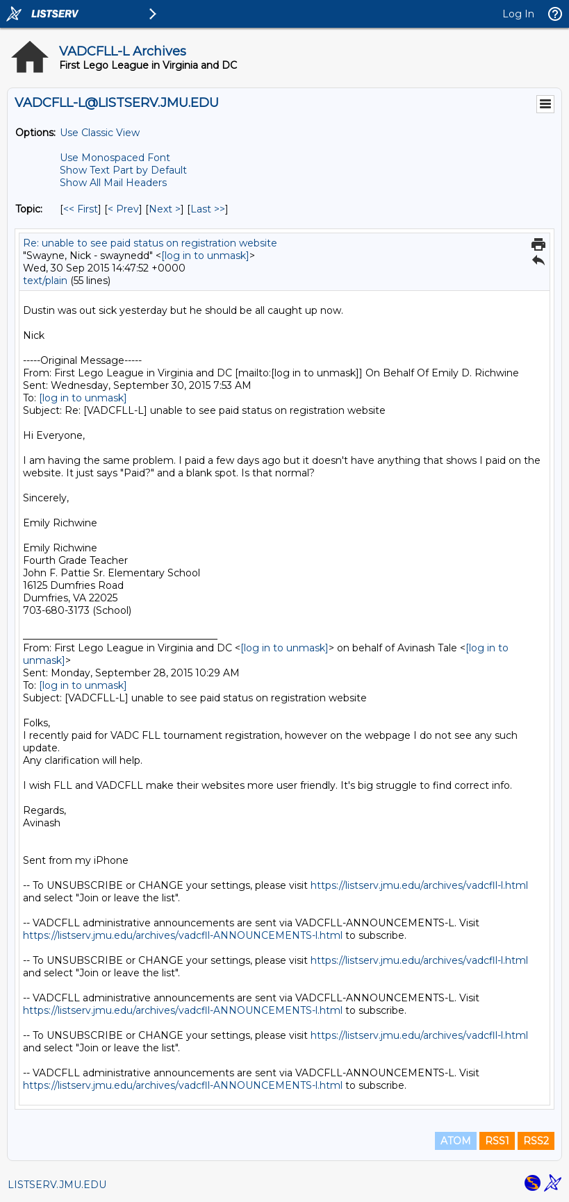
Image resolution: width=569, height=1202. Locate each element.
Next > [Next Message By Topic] (165, 209)
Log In (518, 14)
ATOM (455, 1141)
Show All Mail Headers (113, 182)
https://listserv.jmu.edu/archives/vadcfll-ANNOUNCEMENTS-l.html (183, 935)
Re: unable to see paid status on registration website (150, 243)
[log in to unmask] (205, 255)
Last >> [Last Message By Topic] (207, 209)
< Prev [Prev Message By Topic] (123, 209)
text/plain (45, 280)
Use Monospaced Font (115, 157)
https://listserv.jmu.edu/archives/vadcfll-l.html (419, 885)
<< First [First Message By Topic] (80, 209)
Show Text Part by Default (123, 170)
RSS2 (536, 1141)
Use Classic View (100, 132)
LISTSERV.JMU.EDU (57, 1184)
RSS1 (497, 1141)
